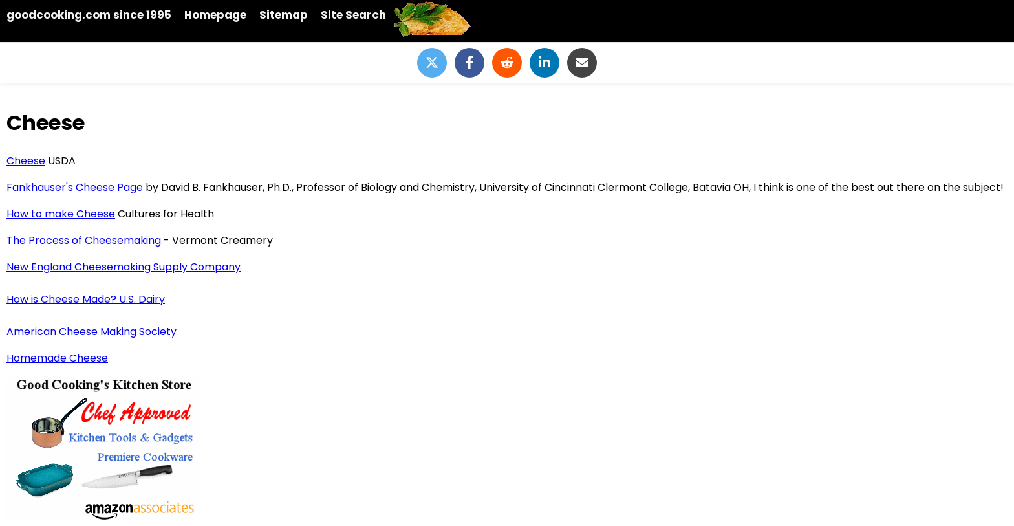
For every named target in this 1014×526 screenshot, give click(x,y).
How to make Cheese (60, 213)
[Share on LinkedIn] (544, 63)
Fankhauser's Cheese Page (74, 187)
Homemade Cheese (57, 358)
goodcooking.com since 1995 (88, 15)
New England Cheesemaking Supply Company (123, 266)
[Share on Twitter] (432, 63)
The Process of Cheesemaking (83, 240)
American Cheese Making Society (91, 331)
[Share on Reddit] (507, 63)
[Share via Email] (582, 63)
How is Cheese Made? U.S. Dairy (85, 299)
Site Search (353, 15)
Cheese (25, 160)
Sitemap (283, 15)
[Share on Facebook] (469, 63)
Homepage (215, 15)
